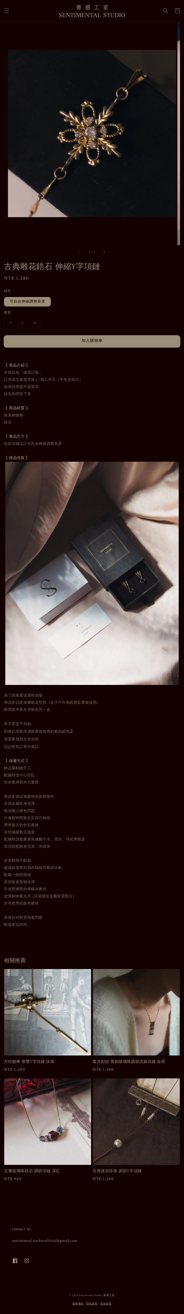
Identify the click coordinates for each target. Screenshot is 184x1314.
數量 (7, 312)
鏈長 (7, 291)
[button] (6, 11)
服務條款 (78, 1304)
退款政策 (106, 1304)
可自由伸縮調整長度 (27, 301)
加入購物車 (92, 340)
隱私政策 (92, 1304)
